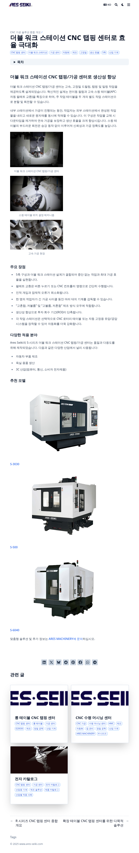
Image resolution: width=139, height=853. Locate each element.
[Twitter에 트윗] (51, 662)
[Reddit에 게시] (66, 662)
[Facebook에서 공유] (80, 662)
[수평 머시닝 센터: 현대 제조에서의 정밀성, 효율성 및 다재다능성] (100, 714)
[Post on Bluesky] (59, 662)
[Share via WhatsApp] (87, 662)
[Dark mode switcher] (122, 4)
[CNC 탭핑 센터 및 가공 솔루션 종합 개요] (39, 775)
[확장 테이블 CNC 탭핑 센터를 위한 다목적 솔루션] (39, 714)
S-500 (64, 510)
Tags (13, 837)
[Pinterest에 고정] (73, 662)
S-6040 (64, 594)
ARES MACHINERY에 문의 (66, 639)
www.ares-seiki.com (31, 844)
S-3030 (64, 427)
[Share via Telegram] (95, 662)
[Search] (116, 4)
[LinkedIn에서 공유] (44, 662)
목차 (20, 62)
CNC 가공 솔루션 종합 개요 (25, 32)
